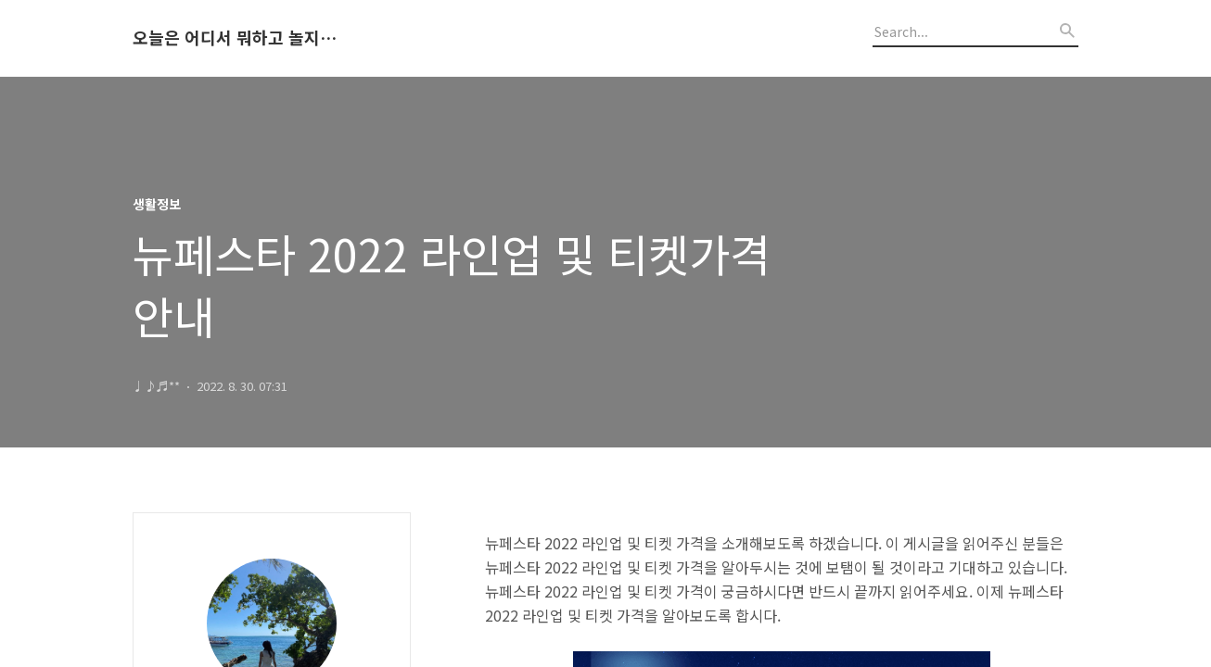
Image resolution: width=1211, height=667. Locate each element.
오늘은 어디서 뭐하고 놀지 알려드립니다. (235, 38)
